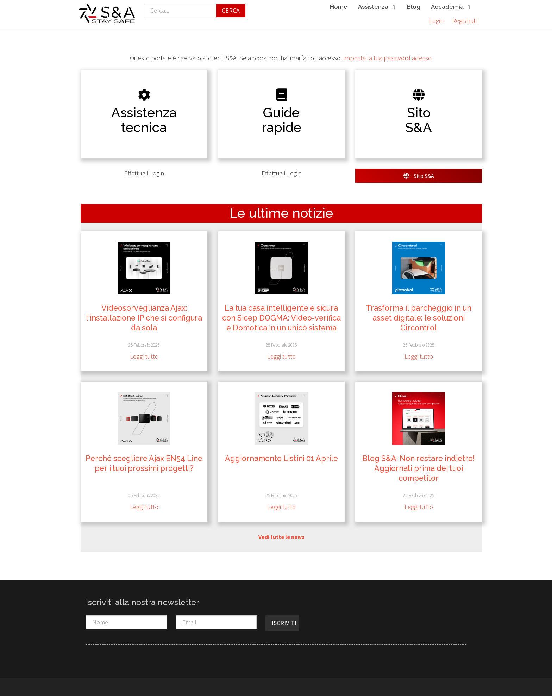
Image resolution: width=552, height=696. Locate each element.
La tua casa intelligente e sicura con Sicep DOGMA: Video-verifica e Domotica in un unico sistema (281, 318)
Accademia (451, 7)
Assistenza (377, 7)
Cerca (231, 10)
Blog (413, 6)
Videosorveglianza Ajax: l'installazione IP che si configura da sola (144, 318)
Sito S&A (418, 175)
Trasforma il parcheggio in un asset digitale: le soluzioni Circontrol (418, 318)
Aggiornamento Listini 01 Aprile (281, 458)
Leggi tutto (144, 357)
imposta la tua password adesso (387, 58)
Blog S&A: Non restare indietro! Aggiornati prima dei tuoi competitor (418, 468)
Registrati (464, 21)
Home (338, 6)
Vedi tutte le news (281, 536)
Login (436, 21)
